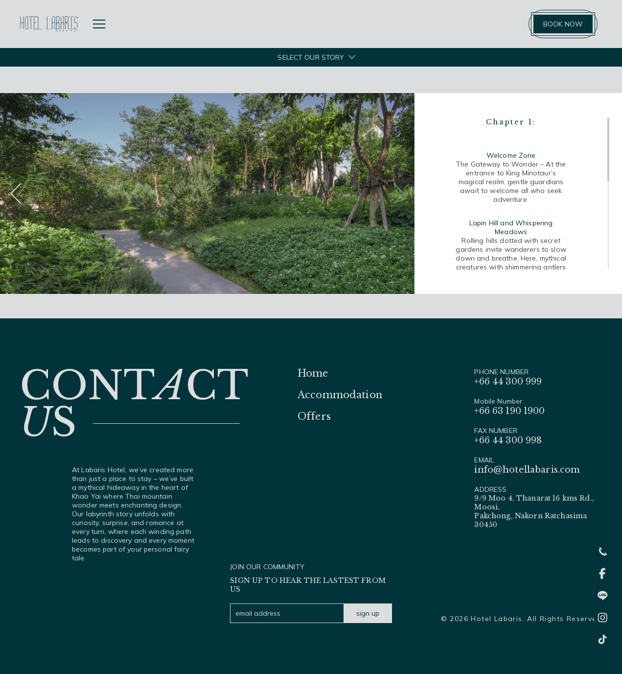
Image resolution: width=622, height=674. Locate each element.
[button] (394, 193)
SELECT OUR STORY (310, 57)
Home (313, 373)
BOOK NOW (563, 24)
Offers (314, 416)
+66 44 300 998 (508, 440)
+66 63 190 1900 (509, 411)
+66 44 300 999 (508, 381)
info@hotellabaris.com (527, 469)
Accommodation (340, 395)
